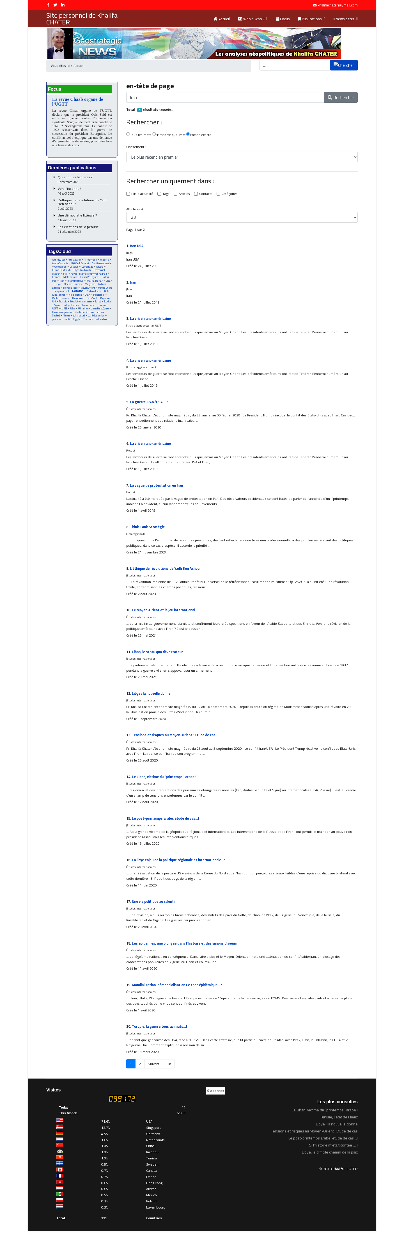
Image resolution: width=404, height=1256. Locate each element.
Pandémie (103, 302)
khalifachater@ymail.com (338, 5)
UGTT (84, 316)
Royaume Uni (59, 309)
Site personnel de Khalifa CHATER (82, 19)
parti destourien (73, 327)
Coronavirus (83, 269)
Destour (97, 269)
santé (101, 327)
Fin (169, 1088)
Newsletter (344, 18)
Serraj (55, 313)
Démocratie (58, 272)
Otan (91, 302)
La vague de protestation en (158, 493)
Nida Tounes (61, 302)
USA (101, 316)
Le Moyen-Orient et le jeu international (165, 622)
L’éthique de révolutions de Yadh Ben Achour (84, 206)
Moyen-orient (59, 298)
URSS (93, 316)
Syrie (76, 313)
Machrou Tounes (61, 291)
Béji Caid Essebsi (94, 265)
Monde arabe (59, 294)
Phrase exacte (201, 135)
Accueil (222, 18)
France (88, 280)
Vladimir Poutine (62, 324)
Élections (68, 331)
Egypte (71, 272)
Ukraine (57, 320)
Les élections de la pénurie (84, 231)
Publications (310, 18)
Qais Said (95, 305)
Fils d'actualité (142, 195)
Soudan (66, 313)
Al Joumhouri (93, 261)
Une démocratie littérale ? (84, 220)
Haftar (81, 283)
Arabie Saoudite (72, 265)
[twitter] (55, 5)
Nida (108, 298)
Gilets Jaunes (103, 280)
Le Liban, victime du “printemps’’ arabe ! (166, 793)
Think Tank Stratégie (148, 536)
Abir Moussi (59, 261)
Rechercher (341, 98)
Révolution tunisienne (95, 309)
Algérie (56, 265)
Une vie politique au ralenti (155, 921)
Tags (167, 195)
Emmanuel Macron (77, 276)
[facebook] (48, 5)
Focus (283, 18)
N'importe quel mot (170, 135)
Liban (89, 287)
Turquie (72, 316)
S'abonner (215, 1115)
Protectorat (81, 305)
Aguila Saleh (76, 261)
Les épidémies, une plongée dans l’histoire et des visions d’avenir (188, 964)
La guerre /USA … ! (150, 408)
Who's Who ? (251, 18)
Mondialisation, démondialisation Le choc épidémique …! (180, 1007)
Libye (98, 287)
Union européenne (98, 320)
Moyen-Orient (96, 294)
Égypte (55, 331)
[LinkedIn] (63, 5)
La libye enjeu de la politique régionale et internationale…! (182, 879)
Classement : (136, 148)
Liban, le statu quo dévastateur (159, 665)
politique (90, 327)
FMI (93, 276)
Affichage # (135, 210)
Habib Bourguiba (64, 283)
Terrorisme (58, 316)
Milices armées (97, 291)
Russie (74, 309)
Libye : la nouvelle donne (153, 707)
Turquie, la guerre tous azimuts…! (161, 1050)
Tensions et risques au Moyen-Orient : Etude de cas (176, 750)
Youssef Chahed (83, 324)
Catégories (232, 195)
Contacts (208, 195)
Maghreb (79, 291)
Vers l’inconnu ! (84, 193)
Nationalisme (94, 298)
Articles (186, 195)
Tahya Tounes (91, 313)
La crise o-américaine (152, 322)
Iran (99, 283)
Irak (90, 283)
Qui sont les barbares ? (84, 181)
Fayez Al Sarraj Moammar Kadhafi (80, 278)
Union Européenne (75, 320)
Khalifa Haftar (73, 287)
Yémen (98, 324)
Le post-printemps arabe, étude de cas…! (168, 836)
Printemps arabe (61, 305)
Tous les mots (139, 135)
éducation (82, 331)
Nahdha (76, 298)
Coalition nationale (62, 269)
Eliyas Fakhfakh (88, 272)
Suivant (154, 1088)
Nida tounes (79, 302)
